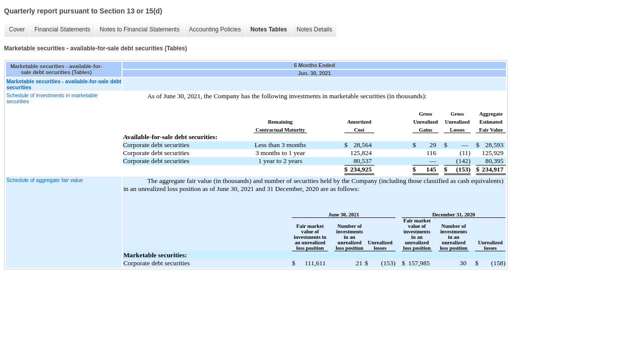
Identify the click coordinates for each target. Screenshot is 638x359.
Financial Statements (62, 29)
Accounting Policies (215, 29)
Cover (17, 29)
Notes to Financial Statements (139, 29)
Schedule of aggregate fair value (44, 180)
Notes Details (314, 29)
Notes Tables (268, 29)
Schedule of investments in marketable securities (52, 98)
